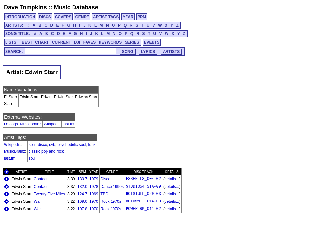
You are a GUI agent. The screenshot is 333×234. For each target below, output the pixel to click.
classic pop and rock (46, 151)
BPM (142, 17)
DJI (77, 42)
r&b (52, 144)
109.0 (82, 201)
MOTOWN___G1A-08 (143, 201)
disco (42, 144)
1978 (93, 186)
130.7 (82, 179)
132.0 (82, 186)
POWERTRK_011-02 (143, 209)
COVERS (63, 17)
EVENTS (152, 42)
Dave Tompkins (25, 7)
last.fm (68, 124)
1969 (93, 194)
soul (32, 144)
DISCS (45, 17)
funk (92, 144)
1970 (93, 201)
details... (172, 179)
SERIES (132, 42)
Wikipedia (52, 124)
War (37, 201)
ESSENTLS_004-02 (143, 179)
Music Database (76, 7)
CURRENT (61, 42)
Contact (40, 179)
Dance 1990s (112, 186)
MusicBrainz (30, 124)
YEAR (128, 17)
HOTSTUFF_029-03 (143, 194)
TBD (104, 194)
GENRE (82, 17)
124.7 (82, 194)
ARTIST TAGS (106, 17)
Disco (105, 179)
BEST (27, 42)
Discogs (11, 124)
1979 (93, 179)
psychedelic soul (71, 144)
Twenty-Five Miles (49, 194)
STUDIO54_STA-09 (143, 186)
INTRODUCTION (20, 17)
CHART (42, 42)
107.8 (82, 209)
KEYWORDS (110, 42)
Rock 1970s (110, 201)
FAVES (89, 42)
